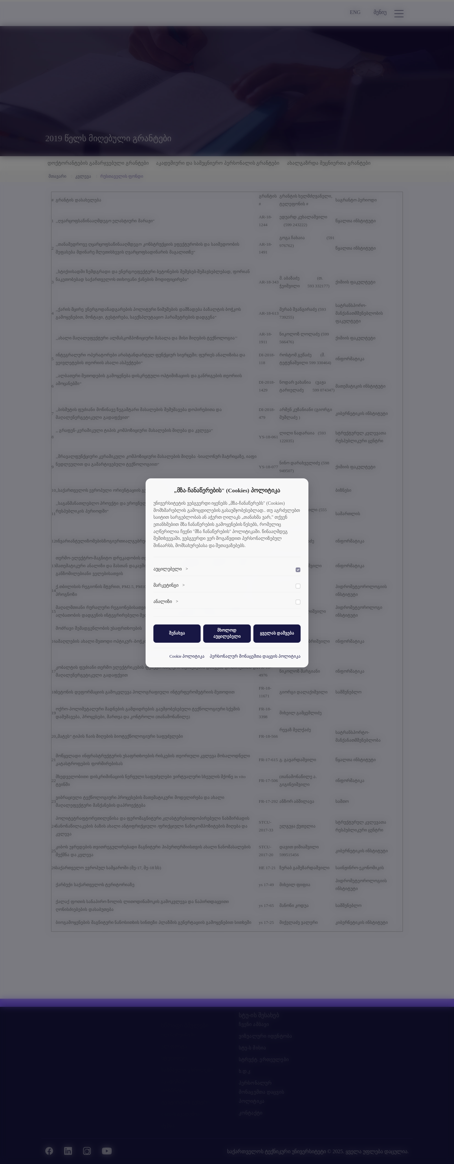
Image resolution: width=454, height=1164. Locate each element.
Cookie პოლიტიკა (187, 656)
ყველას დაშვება (277, 633)
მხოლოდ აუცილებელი (227, 633)
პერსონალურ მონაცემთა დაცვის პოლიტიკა (255, 656)
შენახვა (177, 633)
